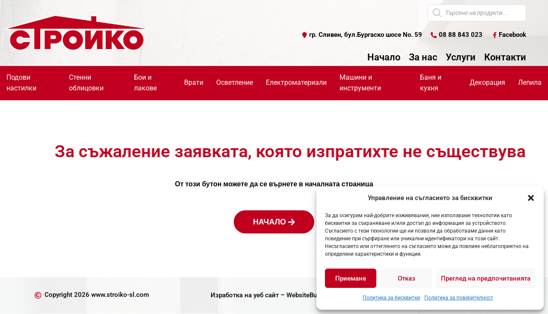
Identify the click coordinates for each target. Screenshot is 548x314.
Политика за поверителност (458, 298)
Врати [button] (193, 83)
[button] (531, 198)
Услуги (461, 58)
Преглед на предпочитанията (485, 278)
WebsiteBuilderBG (314, 295)
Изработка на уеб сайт (242, 295)
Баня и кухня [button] (430, 83)
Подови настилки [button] (21, 83)
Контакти (505, 58)
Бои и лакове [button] (145, 83)
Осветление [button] (234, 83)
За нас (423, 58)
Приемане (350, 278)
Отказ (406, 278)
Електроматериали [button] (296, 83)
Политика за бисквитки (391, 298)
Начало (383, 58)
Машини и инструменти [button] (360, 83)
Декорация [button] (487, 83)
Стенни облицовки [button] (86, 83)
